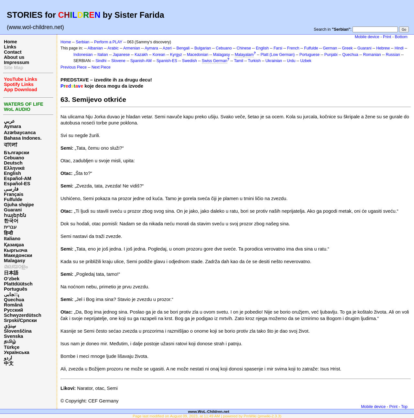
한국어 (11, 220)
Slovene (118, 61)
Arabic (112, 48)
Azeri (167, 48)
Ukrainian (274, 61)
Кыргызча (15, 250)
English (12, 173)
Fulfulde (13, 199)
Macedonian (197, 54)
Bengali (183, 48)
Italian (102, 54)
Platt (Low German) (278, 54)
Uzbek (305, 61)
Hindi (399, 48)
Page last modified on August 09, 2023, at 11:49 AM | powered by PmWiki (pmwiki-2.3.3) (207, 416)
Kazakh (141, 54)
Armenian (131, 48)
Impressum (16, 62)
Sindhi (100, 61)
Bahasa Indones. (22, 138)
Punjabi (331, 54)
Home (10, 41)
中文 (9, 363)
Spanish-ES (167, 61)
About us (14, 57)
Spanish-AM (141, 61)
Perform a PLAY (108, 42)
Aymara (12, 126)
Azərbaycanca (20, 132)
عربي (9, 121)
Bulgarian (202, 48)
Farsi (278, 48)
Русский (13, 310)
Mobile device (367, 37)
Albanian (95, 48)
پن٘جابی (11, 294)
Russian (393, 54)
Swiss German (214, 61)
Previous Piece (73, 67)
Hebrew (383, 48)
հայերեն (15, 215)
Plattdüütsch (18, 283)
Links (10, 46)
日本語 (11, 272)
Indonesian (83, 54)
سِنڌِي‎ (10, 325)
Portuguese (310, 54)
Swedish (189, 61)
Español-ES (17, 183)
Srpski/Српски (20, 320)
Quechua (14, 299)
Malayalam (244, 54)
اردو (8, 357)
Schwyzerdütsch (22, 315)
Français (13, 194)
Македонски (18, 255)
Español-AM (17, 178)
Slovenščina (18, 331)
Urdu (291, 61)
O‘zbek (11, 278)
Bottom (401, 37)
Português (15, 289)
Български (16, 152)
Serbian (82, 42)
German (330, 48)
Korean (159, 54)
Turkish (254, 61)
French (293, 48)
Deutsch (13, 163)
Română (13, 304)
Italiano (12, 238)
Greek (347, 48)
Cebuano (14, 157)
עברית (10, 227)
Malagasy (14, 260)
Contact (13, 52)
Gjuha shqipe (19, 204)
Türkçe (11, 347)
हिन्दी (8, 233)
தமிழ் (10, 341)
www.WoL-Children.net (208, 411)
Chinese (243, 48)
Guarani (13, 209)
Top (404, 406)
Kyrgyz (176, 54)
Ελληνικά (14, 168)
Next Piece (101, 67)
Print (387, 37)
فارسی (11, 189)
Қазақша (14, 244)
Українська (16, 352)
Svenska (13, 336)
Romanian (372, 54)
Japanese (121, 54)
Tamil (238, 61)
